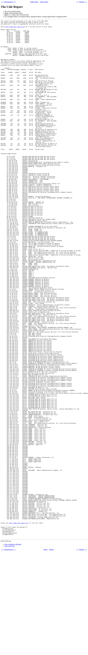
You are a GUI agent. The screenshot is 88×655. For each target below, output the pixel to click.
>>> (14, 2)
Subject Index (44, 2)
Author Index (34, 2)
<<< (2, 2)
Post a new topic (10, 649)
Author (45, 653)
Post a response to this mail (13, 648)
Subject (51, 653)
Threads (81, 2)
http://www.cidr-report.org (15, 28)
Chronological (8, 2)
